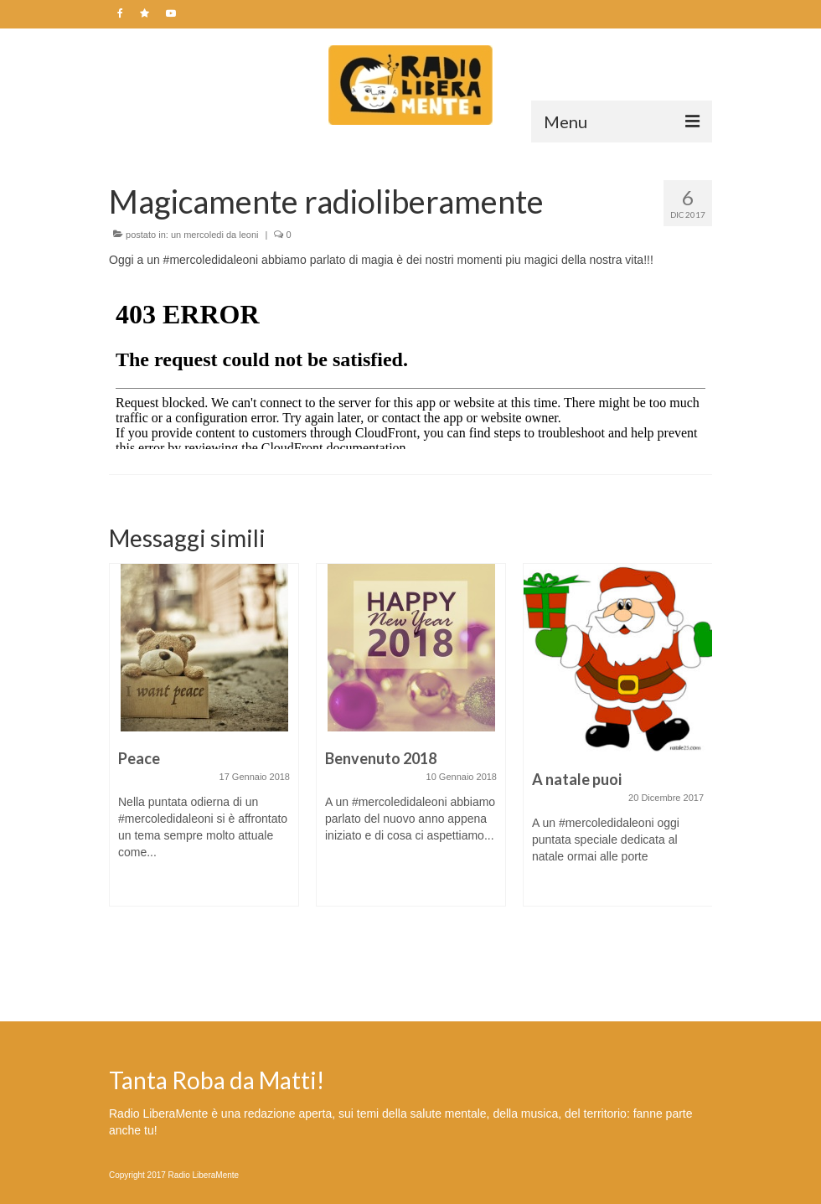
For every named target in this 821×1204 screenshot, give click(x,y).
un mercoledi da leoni (215, 235)
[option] (204, 743)
